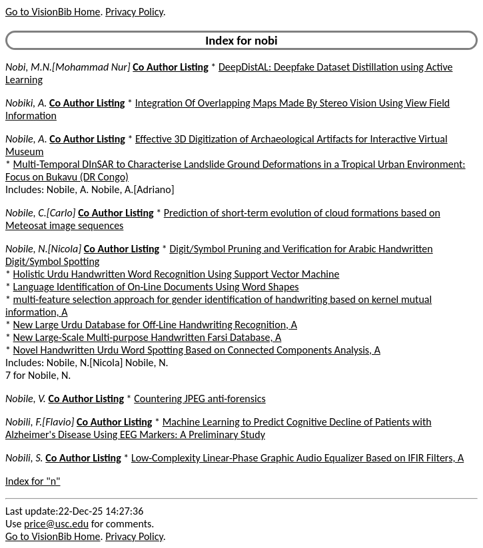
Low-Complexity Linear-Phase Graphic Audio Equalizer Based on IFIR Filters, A (297, 457)
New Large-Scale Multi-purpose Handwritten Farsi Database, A (147, 337)
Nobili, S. (24, 457)
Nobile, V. (25, 398)
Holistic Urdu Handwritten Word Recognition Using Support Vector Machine (176, 274)
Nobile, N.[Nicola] (43, 248)
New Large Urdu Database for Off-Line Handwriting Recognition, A (155, 324)
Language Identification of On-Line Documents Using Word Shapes (156, 286)
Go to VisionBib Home (52, 11)
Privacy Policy (134, 11)
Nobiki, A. (26, 103)
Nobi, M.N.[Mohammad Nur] (68, 67)
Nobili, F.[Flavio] (39, 421)
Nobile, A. (26, 139)
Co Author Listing (170, 67)
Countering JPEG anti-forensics (200, 398)
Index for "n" (33, 481)
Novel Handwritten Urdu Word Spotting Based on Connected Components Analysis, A (196, 350)
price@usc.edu (56, 523)
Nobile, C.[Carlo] (40, 212)
